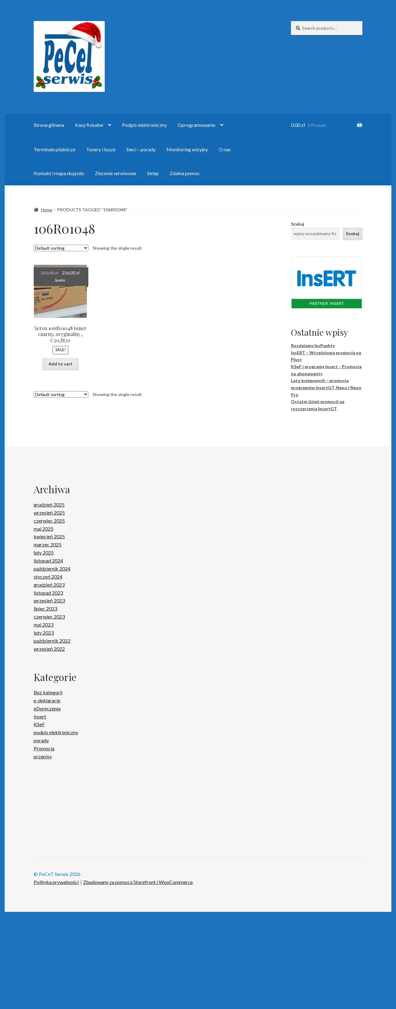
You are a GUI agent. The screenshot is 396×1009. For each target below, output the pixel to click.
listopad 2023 (48, 593)
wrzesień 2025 (49, 512)
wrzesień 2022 (49, 649)
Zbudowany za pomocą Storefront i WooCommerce (138, 979)
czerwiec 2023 (49, 616)
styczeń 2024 (48, 577)
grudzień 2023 (49, 585)
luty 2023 (44, 633)
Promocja (44, 748)
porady (41, 740)
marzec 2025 (47, 544)
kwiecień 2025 (49, 536)
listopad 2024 (48, 560)
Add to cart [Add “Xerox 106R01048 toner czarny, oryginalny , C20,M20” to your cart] (60, 363)
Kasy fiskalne (89, 125)
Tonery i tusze (101, 149)
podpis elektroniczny (56, 732)
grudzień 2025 (49, 504)
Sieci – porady (141, 149)
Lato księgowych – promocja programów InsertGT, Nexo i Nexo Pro (326, 387)
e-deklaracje (47, 700)
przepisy (43, 756)
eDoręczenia (47, 708)
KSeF (39, 724)
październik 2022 (52, 641)
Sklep (153, 173)
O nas (225, 149)
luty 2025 (44, 552)
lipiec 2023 (45, 608)
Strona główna (49, 125)
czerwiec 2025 (49, 521)
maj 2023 (43, 624)
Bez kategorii (48, 692)
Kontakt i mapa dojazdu (59, 173)
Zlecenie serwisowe (115, 173)
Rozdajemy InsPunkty (313, 345)
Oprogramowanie (196, 125)
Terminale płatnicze (54, 149)
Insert (40, 716)
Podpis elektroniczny (144, 125)
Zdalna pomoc (185, 173)
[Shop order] (61, 248)
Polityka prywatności (56, 979)
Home (47, 209)
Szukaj (297, 223)
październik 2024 (52, 568)
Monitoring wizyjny (187, 149)
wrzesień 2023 (49, 600)
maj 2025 (43, 529)
